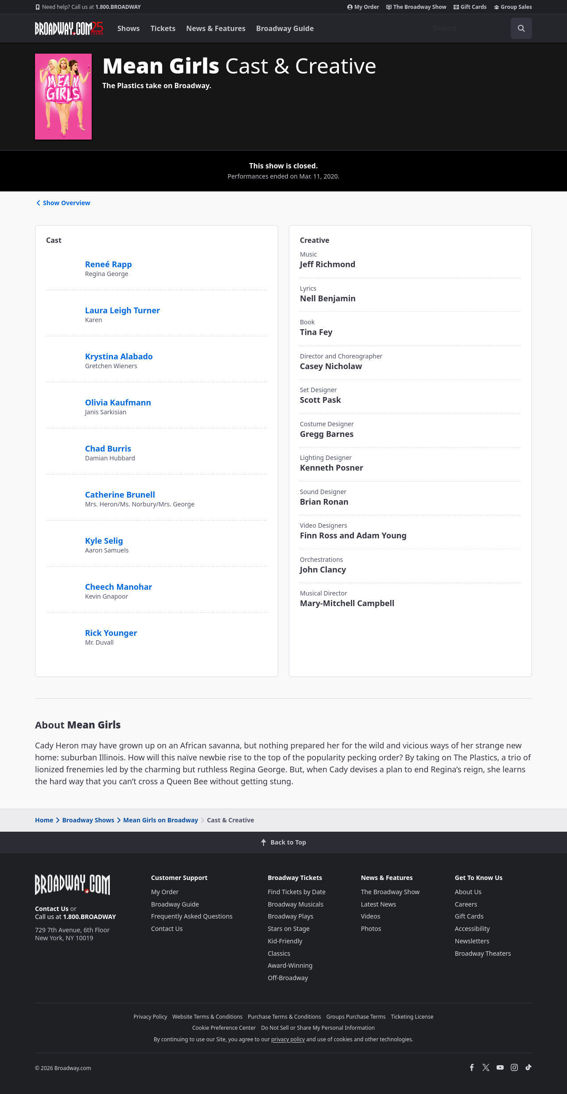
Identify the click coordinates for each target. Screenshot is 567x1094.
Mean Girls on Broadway (156, 820)
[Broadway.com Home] (69, 28)
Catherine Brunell (120, 494)
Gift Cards (470, 7)
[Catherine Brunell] (62, 493)
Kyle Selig (104, 540)
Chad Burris (108, 448)
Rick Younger (111, 632)
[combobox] (479, 28)
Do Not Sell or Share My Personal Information (318, 1028)
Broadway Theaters (483, 953)
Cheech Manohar (118, 586)
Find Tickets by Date (297, 892)
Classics (279, 953)
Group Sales (513, 7)
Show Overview (62, 203)
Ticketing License (412, 1016)
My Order (363, 7)
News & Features (215, 28)
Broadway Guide (285, 28)
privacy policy (288, 1039)
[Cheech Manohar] (62, 582)
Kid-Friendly (285, 941)
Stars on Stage (289, 928)
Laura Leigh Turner (122, 310)
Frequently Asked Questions (192, 916)
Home (44, 820)
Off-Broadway (288, 977)
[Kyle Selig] (62, 536)
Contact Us (52, 908)
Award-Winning (290, 965)
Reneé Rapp (108, 264)
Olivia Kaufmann (118, 402)
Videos (371, 916)
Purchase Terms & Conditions (284, 1016)
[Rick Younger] (62, 628)
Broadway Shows (84, 820)
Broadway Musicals (295, 904)
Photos (371, 928)
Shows (128, 28)
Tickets (163, 28)
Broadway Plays (290, 916)
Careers (466, 904)
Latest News (378, 904)
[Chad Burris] (62, 443)
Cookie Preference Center (224, 1028)
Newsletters (472, 941)
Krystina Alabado (119, 356)
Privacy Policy (150, 1016)
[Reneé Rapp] (62, 259)
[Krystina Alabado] (62, 355)
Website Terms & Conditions (207, 1016)
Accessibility (472, 928)
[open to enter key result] (521, 28)
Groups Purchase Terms (356, 1016)
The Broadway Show (416, 7)
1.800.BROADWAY (88, 7)
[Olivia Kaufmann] (63, 397)
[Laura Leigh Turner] (62, 310)
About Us (468, 892)
